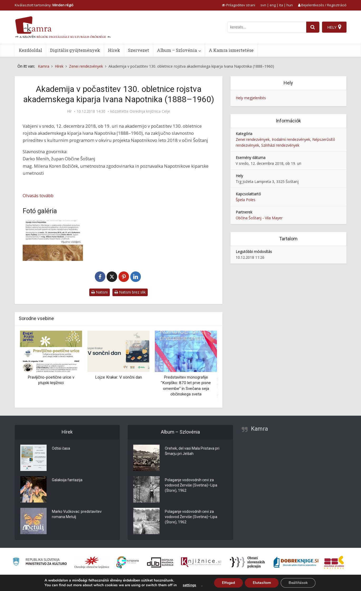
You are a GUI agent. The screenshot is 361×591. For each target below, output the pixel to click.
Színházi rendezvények (280, 145)
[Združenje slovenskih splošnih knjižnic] (201, 562)
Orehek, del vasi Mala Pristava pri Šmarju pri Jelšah (192, 451)
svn (263, 5)
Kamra (259, 428)
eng (273, 5)
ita (281, 5)
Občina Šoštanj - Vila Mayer (259, 217)
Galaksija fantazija (67, 480)
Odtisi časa (61, 448)
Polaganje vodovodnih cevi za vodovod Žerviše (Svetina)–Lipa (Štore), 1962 (191, 485)
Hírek (114, 50)
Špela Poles (245, 199)
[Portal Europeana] (127, 562)
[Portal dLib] (160, 562)
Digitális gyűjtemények (75, 50)
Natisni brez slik (130, 292)
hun (289, 5)
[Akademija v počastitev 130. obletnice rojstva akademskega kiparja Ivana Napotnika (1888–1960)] (53, 241)
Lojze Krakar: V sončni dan (118, 377)
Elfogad (228, 582)
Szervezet (138, 50)
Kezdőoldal (30, 50)
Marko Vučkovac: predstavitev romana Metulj (77, 514)
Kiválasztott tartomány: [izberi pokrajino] (44, 5)
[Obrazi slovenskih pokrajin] (247, 562)
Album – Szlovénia (177, 50)
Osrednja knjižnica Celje (150, 111)
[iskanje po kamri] (266, 27)
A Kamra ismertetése (231, 50)
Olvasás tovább (38, 195)
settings (189, 585)
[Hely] (334, 27)
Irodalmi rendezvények (291, 139)
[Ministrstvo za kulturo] (39, 562)
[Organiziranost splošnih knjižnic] (92, 562)
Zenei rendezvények (253, 139)
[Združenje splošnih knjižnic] (334, 562)
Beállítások (298, 582)
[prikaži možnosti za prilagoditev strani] (238, 5)
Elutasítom (262, 582)
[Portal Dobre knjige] (296, 562)
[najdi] (312, 27)
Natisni (99, 292)
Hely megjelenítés (251, 97)
